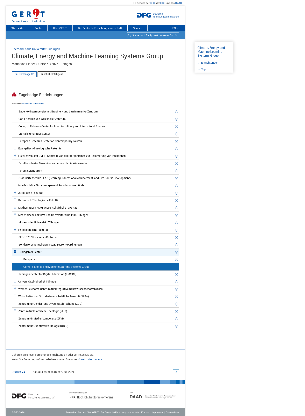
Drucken (18, 372)
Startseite (17, 28)
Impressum (157, 412)
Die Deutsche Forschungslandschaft (100, 28)
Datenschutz (172, 412)
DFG (152, 3)
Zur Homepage (22, 73)
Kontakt (145, 412)
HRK (162, 3)
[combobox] (153, 35)
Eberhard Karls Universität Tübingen (36, 49)
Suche (38, 28)
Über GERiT (60, 28)
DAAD (178, 3)
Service (137, 28)
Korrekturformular (89, 359)
